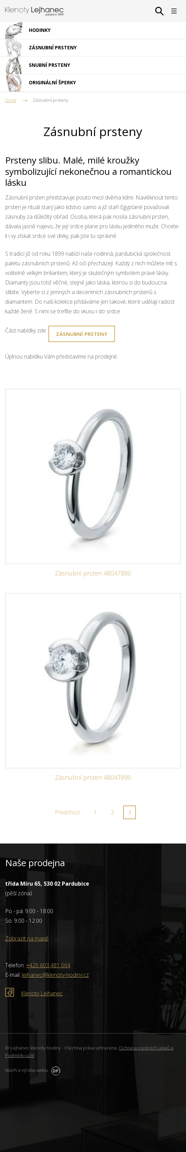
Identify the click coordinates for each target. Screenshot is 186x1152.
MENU (174, 11)
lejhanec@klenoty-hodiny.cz (55, 975)
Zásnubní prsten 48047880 (93, 573)
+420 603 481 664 (48, 965)
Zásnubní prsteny (81, 333)
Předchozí (67, 812)
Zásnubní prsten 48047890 (93, 777)
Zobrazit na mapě (26, 938)
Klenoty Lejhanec (42, 993)
